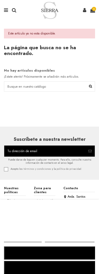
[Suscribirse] (90, 151)
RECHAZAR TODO (49, 253)
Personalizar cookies (70, 239)
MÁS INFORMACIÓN (23, 239)
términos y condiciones (37, 169)
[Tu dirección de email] (44, 151)
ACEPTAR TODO (49, 267)
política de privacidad (68, 169)
